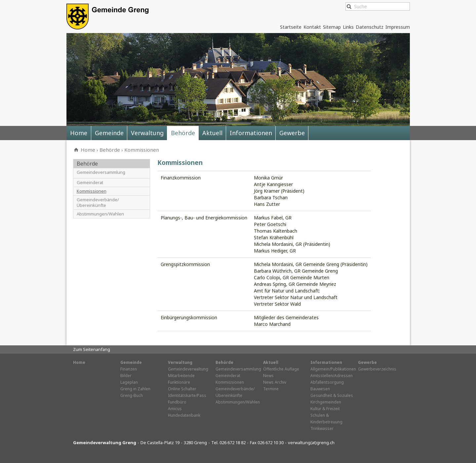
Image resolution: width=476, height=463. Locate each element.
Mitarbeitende (181, 375)
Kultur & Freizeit (325, 408)
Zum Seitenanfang (91, 349)
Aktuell (212, 133)
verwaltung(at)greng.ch (311, 442)
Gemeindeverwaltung (188, 369)
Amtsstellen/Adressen (331, 375)
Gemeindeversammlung (101, 172)
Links (348, 27)
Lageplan (129, 382)
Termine (271, 389)
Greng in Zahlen (135, 389)
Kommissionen (141, 149)
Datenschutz (369, 27)
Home (78, 133)
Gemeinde (109, 133)
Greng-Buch (131, 395)
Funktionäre (179, 382)
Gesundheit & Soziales (331, 395)
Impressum (397, 27)
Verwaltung (147, 133)
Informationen (251, 133)
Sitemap (332, 27)
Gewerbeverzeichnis (377, 369)
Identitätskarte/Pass (187, 395)
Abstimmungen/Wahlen (100, 214)
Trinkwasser (322, 428)
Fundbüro (177, 402)
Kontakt (312, 27)
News (268, 375)
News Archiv (274, 382)
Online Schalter (182, 389)
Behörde (183, 133)
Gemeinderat (90, 182)
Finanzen (128, 369)
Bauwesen (320, 389)
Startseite (290, 27)
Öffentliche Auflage (281, 369)
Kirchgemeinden (325, 402)
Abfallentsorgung (327, 382)
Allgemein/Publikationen (333, 369)
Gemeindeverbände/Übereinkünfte (98, 202)
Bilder (126, 375)
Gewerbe (292, 133)
